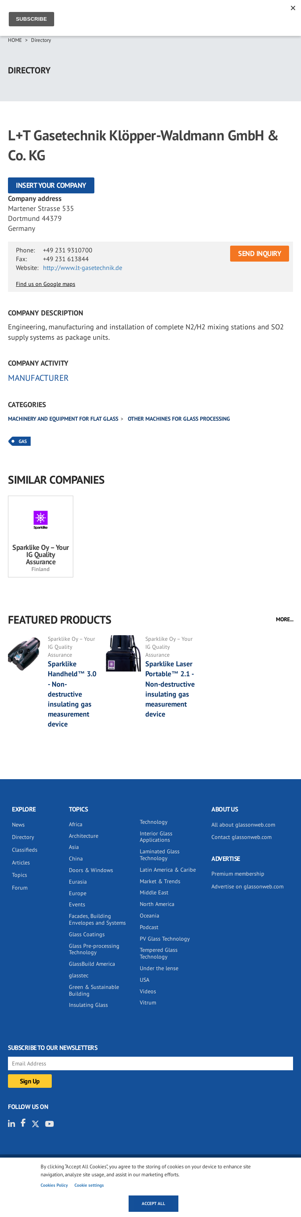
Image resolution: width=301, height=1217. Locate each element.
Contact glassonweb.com (241, 837)
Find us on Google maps (45, 284)
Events (77, 904)
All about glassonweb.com (243, 824)
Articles (21, 862)
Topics (19, 874)
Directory (41, 40)
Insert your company (51, 185)
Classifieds (24, 849)
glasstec (78, 975)
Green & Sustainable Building (94, 990)
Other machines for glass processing (179, 418)
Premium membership (237, 873)
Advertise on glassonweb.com (247, 886)
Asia (74, 847)
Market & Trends (160, 881)
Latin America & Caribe (168, 869)
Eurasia (78, 881)
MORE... (284, 619)
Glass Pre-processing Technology (94, 949)
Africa (75, 824)
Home (15, 40)
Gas (23, 441)
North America (157, 904)
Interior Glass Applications (156, 837)
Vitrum (148, 1002)
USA (144, 979)
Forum (19, 887)
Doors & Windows (91, 870)
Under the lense (159, 968)
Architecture (83, 835)
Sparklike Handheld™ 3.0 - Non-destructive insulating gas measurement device (72, 694)
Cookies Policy (54, 1185)
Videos (148, 991)
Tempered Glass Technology (159, 953)
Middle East (154, 892)
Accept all (153, 1203)
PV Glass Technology (165, 938)
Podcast (149, 927)
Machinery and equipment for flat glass (63, 418)
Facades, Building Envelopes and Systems (97, 919)
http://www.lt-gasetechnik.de (82, 268)
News (18, 824)
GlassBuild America (92, 963)
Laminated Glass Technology (160, 855)
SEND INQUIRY (259, 253)
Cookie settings (89, 1185)
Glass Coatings (87, 934)
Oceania (149, 915)
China (76, 858)
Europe (77, 893)
